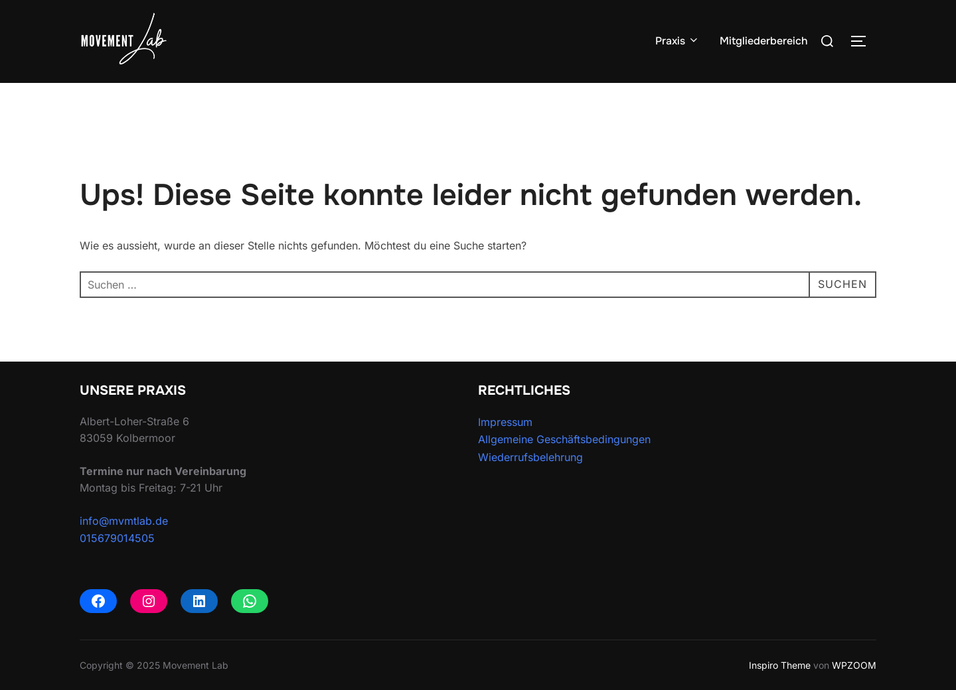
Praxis (677, 41)
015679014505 (117, 538)
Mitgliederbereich (764, 41)
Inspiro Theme (780, 665)
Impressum (505, 422)
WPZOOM (854, 665)
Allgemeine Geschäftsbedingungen (564, 439)
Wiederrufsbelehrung (530, 457)
